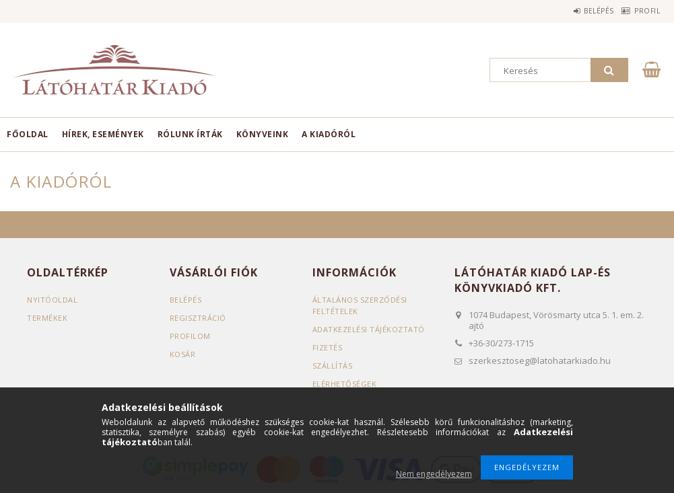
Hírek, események (103, 134)
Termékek (47, 318)
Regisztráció (198, 318)
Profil (641, 10)
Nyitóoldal (52, 300)
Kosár (183, 354)
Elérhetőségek (344, 384)
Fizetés (327, 347)
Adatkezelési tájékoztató (368, 329)
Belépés (580, 10)
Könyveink (262, 134)
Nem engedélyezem (434, 474)
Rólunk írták (190, 134)
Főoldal (27, 134)
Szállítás (332, 366)
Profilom (190, 336)
